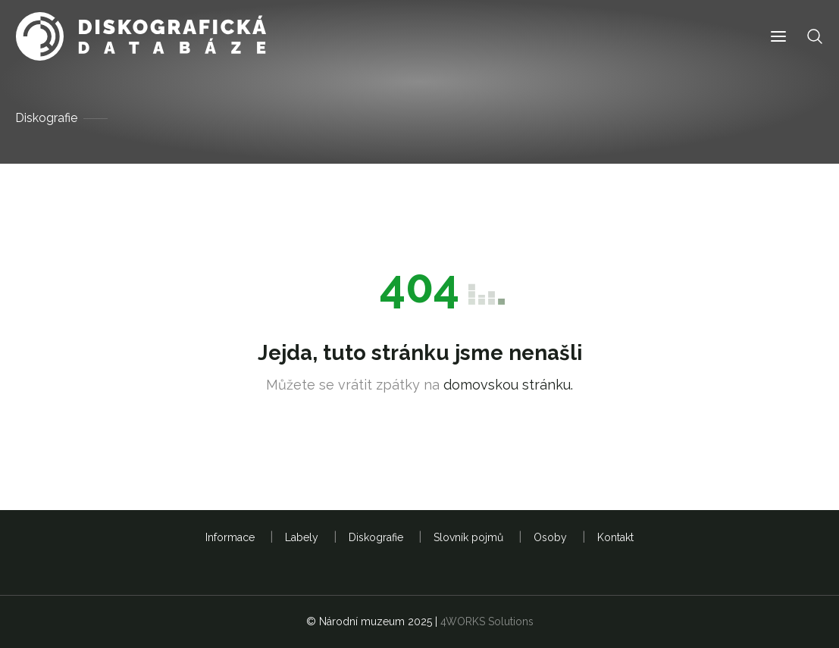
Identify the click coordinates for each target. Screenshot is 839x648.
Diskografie (46, 118)
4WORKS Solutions (487, 621)
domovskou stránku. (508, 385)
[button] (778, 36)
